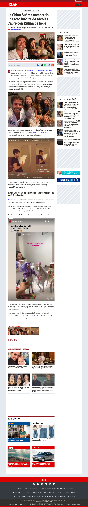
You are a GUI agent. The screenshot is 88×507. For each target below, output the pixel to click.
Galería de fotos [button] (14, 30)
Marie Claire (33, 488)
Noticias (26, 488)
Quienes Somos (26, 496)
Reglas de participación (62, 496)
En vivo (78, 4)
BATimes (70, 488)
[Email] (52, 65)
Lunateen (63, 488)
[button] (31, 46)
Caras (23, 492)
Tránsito (72, 496)
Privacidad (44, 496)
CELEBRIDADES (27, 10)
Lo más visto (62, 32)
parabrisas (43, 448)
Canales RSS (16, 496)
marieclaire (43, 423)
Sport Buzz (60, 492)
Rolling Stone (51, 492)
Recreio (67, 492)
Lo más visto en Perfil (66, 99)
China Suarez (12, 344)
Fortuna (41, 488)
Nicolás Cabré (13, 200)
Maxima (73, 492)
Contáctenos (36, 496)
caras (19, 448)
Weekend (48, 488)
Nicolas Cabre (21, 344)
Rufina (29, 344)
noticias (19, 423)
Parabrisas (55, 488)
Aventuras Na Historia (39, 492)
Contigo (29, 492)
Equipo (51, 496)
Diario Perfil (19, 488)
